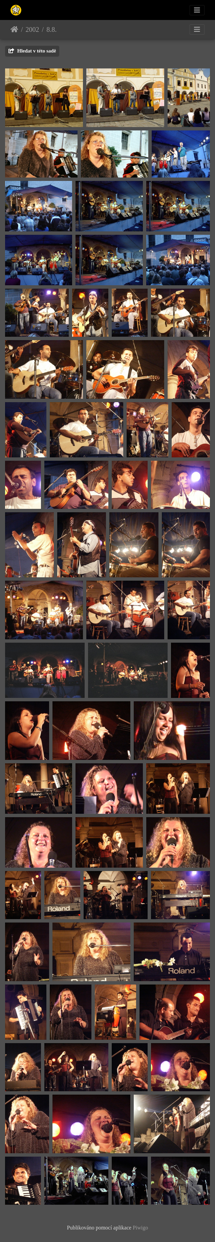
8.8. (51, 29)
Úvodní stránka (14, 29)
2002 (32, 29)
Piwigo (140, 1227)
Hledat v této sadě (32, 51)
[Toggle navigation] (197, 10)
